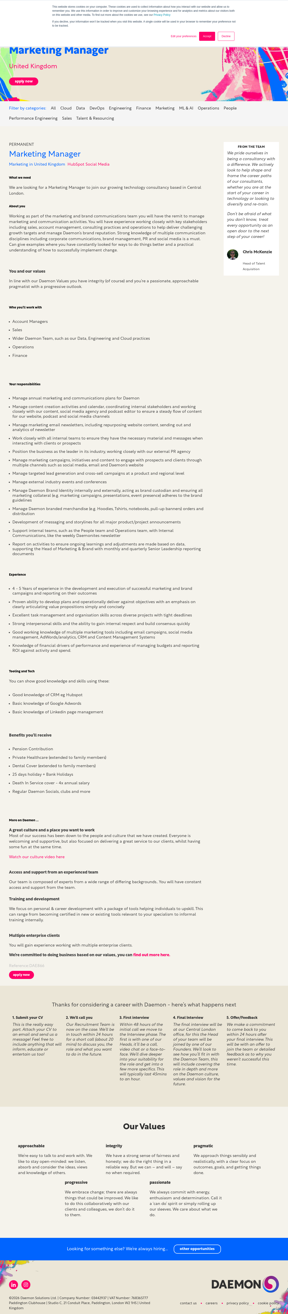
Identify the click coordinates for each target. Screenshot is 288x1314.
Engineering (120, 107)
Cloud (66, 107)
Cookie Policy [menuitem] (268, 1301)
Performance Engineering (33, 117)
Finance (143, 107)
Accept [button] (207, 36)
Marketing (165, 107)
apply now (24, 80)
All (53, 107)
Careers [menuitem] (212, 1301)
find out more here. (151, 953)
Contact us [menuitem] (188, 1301)
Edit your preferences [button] (183, 36)
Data (80, 107)
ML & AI (186, 107)
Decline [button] (226, 36)
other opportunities (197, 1247)
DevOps (97, 107)
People (230, 107)
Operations (208, 107)
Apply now (21, 973)
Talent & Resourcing (95, 117)
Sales (67, 117)
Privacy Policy (162, 14)
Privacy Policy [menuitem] (238, 1301)
